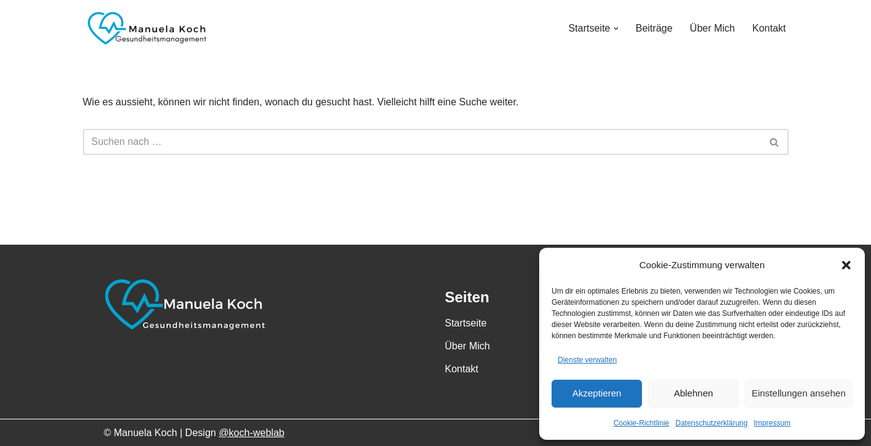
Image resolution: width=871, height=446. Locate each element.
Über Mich (712, 28)
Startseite (466, 323)
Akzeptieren (596, 393)
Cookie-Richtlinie (641, 423)
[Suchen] (422, 142)
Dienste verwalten (587, 360)
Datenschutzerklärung (711, 423)
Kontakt (769, 28)
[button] (846, 265)
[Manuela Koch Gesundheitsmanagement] (145, 28)
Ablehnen (693, 393)
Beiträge (654, 28)
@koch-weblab (251, 432)
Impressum (772, 423)
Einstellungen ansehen (799, 393)
